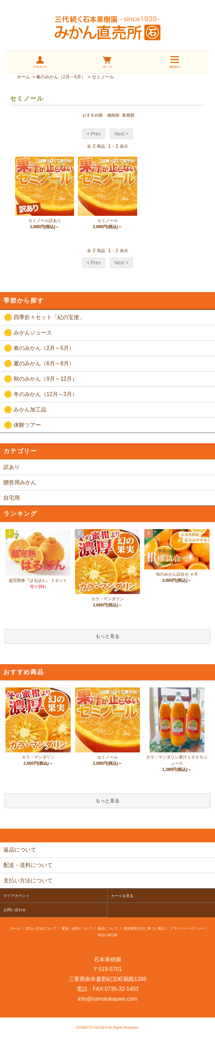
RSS (101, 935)
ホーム (23, 76)
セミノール (103, 76)
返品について (108, 928)
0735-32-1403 (122, 989)
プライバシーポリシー (187, 928)
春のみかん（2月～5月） (60, 76)
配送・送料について (77, 928)
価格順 (113, 115)
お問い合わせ (14, 910)
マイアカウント (16, 896)
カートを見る (122, 896)
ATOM (112, 935)
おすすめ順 (92, 115)
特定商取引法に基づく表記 (144, 928)
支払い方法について (41, 928)
